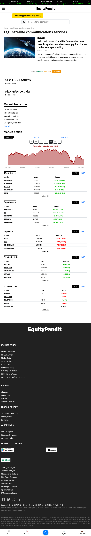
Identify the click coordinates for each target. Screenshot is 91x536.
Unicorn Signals (7, 432)
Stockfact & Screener (9, 435)
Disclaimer (5, 420)
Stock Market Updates (9, 474)
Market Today (6, 358)
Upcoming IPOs (7, 490)
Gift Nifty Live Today (9, 371)
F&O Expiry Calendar (9, 477)
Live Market (56, 71)
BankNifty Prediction (11, 116)
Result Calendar (7, 438)
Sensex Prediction (10, 110)
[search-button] (45, 532)
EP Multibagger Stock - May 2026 (27, 16)
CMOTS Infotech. (18, 510)
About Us (4, 392)
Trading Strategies (8, 468)
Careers (4, 399)
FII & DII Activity (7, 355)
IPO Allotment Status (9, 493)
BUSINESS (41, 37)
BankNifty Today (7, 368)
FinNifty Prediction (11, 120)
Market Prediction (8, 352)
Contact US (5, 395)
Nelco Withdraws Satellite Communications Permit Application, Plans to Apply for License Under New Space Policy (62, 44)
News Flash (47, 71)
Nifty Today (5, 364)
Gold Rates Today (8, 480)
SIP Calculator (6, 483)
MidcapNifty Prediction (12, 123)
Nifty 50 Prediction (11, 113)
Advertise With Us (8, 402)
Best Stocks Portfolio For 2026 (12, 377)
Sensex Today (6, 361)
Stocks (3, 505)
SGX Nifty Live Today (9, 374)
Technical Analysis (8, 471)
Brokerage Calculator (9, 487)
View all (6, 126)
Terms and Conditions (9, 414)
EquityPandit (45, 8)
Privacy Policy (6, 417)
